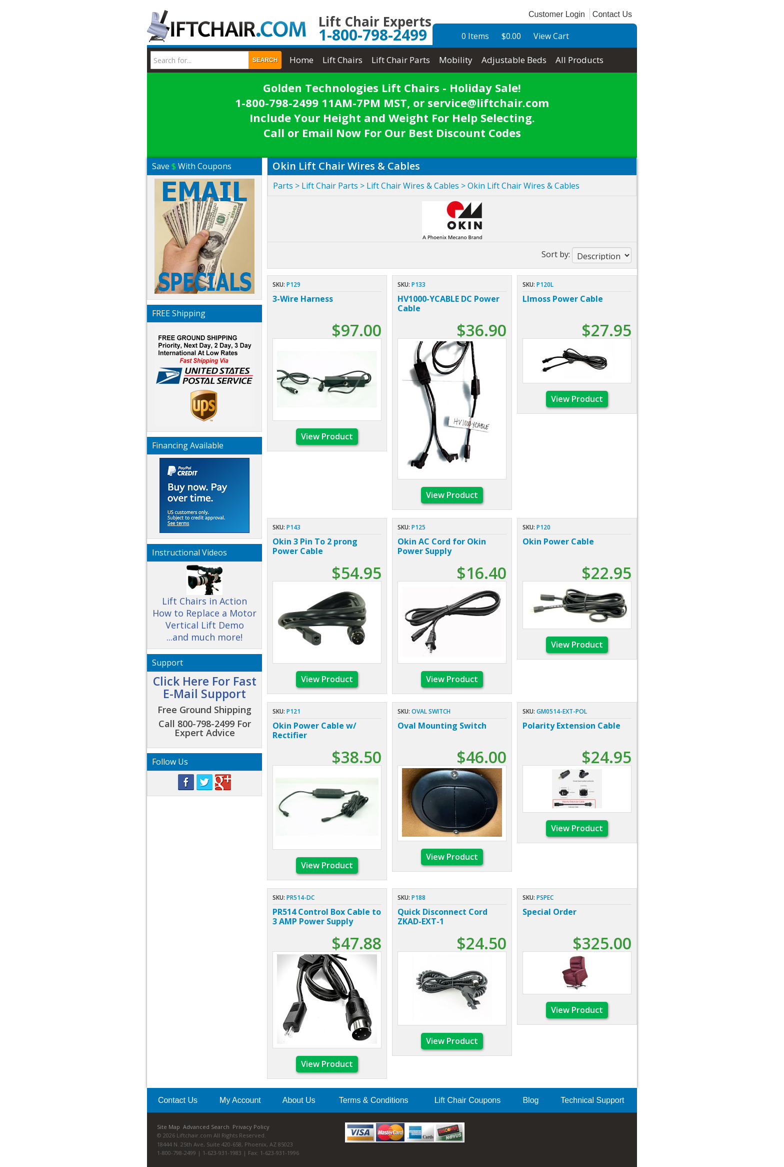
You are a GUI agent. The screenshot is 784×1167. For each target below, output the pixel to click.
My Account (240, 1100)
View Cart (551, 36)
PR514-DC (300, 897)
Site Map (168, 1126)
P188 (419, 897)
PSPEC (545, 897)
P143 (293, 527)
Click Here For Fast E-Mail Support (204, 687)
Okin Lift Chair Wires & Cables (524, 185)
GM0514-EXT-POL (561, 711)
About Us (299, 1100)
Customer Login (556, 14)
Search (265, 60)
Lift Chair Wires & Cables (412, 185)
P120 (543, 527)
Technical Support (592, 1100)
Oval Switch (431, 711)
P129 (293, 284)
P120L (545, 284)
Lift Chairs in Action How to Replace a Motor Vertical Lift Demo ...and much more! (204, 608)
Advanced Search (206, 1126)
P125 (419, 527)
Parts (283, 185)
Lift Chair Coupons (467, 1100)
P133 (419, 284)
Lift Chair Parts (330, 185)
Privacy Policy (251, 1126)
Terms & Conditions (373, 1100)
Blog (530, 1100)
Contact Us (612, 14)
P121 (293, 711)
